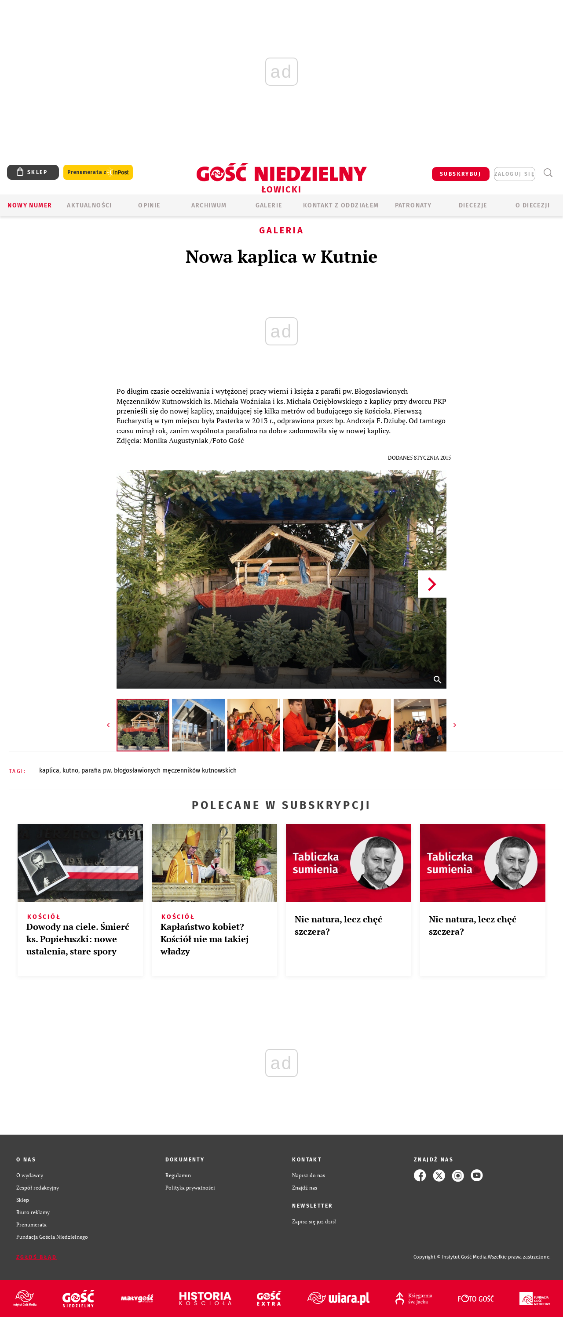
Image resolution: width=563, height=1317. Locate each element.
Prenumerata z (98, 172)
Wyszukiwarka (548, 173)
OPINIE (149, 205)
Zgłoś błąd (36, 1257)
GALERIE (269, 205)
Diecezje (473, 205)
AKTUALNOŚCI (89, 205)
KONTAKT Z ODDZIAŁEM (341, 205)
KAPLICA (49, 770)
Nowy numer (29, 205)
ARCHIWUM (209, 205)
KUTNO (70, 770)
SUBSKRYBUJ (460, 174)
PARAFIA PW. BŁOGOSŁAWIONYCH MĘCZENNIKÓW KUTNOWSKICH (159, 770)
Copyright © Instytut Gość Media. (450, 1257)
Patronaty (413, 205)
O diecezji (532, 205)
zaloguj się (514, 174)
